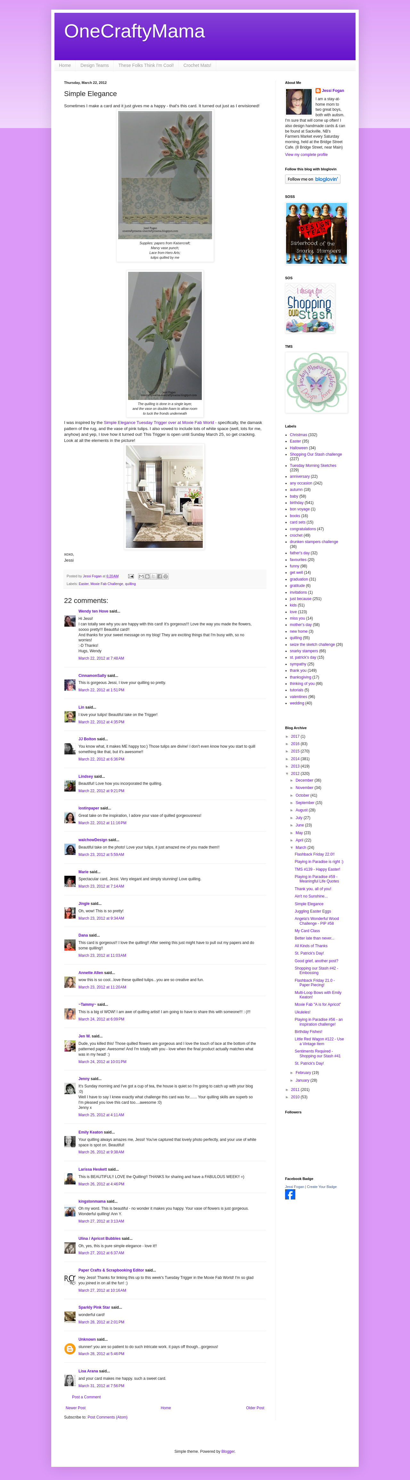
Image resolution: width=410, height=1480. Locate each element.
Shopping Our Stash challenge (316, 454)
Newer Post (76, 1408)
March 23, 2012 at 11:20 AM (102, 987)
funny (294, 566)
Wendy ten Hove (93, 611)
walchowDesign (92, 840)
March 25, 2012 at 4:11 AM (101, 1115)
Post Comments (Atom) (107, 1417)
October (303, 795)
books (295, 516)
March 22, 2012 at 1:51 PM (101, 690)
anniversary (300, 476)
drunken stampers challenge (314, 542)
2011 (296, 1089)
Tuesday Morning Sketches (313, 465)
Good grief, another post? (316, 961)
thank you (298, 670)
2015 (296, 751)
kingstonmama (92, 1201)
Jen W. (84, 1036)
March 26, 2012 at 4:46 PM (101, 1184)
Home (65, 65)
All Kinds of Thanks (311, 946)
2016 (296, 744)
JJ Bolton (87, 739)
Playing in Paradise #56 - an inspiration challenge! (319, 1021)
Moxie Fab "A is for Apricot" (318, 1004)
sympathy (298, 664)
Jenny (84, 1079)
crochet (296, 535)
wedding (297, 703)
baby (294, 496)
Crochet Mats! (197, 65)
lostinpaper (88, 808)
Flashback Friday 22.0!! (315, 854)
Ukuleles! (302, 1012)
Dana (83, 935)
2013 (296, 766)
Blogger (227, 1451)
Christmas (298, 435)
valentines (298, 697)
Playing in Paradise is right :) (319, 861)
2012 (296, 773)
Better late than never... (314, 938)
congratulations (303, 529)
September (306, 803)
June (300, 825)
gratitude (297, 585)
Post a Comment (86, 1397)
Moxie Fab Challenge (106, 584)
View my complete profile (306, 154)
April (300, 840)
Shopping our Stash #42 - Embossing (316, 970)
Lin (81, 707)
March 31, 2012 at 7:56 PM (101, 1386)
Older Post (255, 1408)
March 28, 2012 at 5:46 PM (101, 1354)
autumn (296, 489)
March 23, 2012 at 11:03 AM (102, 955)
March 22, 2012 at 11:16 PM (102, 823)
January (303, 1080)
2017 (296, 736)
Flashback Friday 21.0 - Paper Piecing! (315, 982)
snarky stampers (304, 651)
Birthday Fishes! (308, 1031)
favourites (298, 559)
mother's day (301, 624)
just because (300, 599)
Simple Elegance (309, 904)
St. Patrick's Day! (309, 953)
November (305, 787)
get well (296, 572)
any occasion (301, 483)
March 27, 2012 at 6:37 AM (101, 1253)
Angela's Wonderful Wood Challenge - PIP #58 (317, 920)
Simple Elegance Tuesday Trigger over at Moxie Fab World (159, 422)
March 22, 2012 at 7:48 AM (101, 658)
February (304, 1072)
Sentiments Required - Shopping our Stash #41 (318, 1053)
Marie (83, 872)
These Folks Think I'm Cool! (146, 65)
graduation (299, 579)
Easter (84, 584)
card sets (298, 522)
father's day (300, 553)
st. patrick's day (303, 657)
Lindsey (85, 776)
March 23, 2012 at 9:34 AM (101, 918)
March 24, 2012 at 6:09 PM (101, 1019)
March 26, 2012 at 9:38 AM (101, 1152)
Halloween (299, 448)
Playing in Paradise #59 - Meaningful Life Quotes (317, 878)
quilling (130, 584)
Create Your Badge (322, 1187)
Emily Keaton (90, 1132)
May (300, 833)
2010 (296, 1097)
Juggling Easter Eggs (313, 911)
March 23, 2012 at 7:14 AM (101, 886)
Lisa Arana (88, 1371)
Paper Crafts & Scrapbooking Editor (111, 1270)
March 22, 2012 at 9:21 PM (101, 791)
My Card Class (307, 931)
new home (299, 631)
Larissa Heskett (92, 1169)
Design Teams (94, 65)
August (302, 810)
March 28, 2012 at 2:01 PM (101, 1322)
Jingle (84, 903)
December (305, 780)
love (293, 612)
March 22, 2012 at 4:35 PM (101, 722)
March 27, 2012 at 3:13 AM (101, 1221)
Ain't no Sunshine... (311, 896)
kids (293, 605)
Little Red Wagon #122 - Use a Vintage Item (319, 1041)
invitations (298, 592)
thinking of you (302, 683)
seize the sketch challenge (312, 644)
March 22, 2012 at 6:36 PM (101, 759)
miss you (297, 618)
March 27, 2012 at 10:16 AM (102, 1290)
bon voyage (300, 509)
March (302, 847)
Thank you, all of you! (313, 889)
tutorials (296, 690)
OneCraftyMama (134, 31)
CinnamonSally (92, 675)
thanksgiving (300, 677)
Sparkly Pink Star (94, 1307)
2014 (296, 759)
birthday (297, 502)
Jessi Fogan (333, 90)
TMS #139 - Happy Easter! (317, 869)
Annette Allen (90, 973)
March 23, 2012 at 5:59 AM (101, 854)
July (300, 818)
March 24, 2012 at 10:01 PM (102, 1062)
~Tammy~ (87, 1004)
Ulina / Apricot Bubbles (99, 1238)
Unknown (87, 1339)
